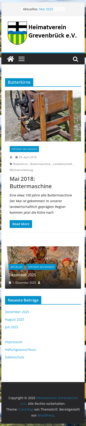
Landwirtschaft (62, 164)
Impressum (13, 342)
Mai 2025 (46, 9)
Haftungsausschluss (20, 349)
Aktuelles (16, 266)
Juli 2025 (11, 327)
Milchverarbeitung (21, 170)
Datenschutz (14, 357)
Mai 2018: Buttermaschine (31, 182)
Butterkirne (20, 164)
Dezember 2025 (22, 274)
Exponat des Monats (24, 149)
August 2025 (14, 319)
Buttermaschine (40, 164)
